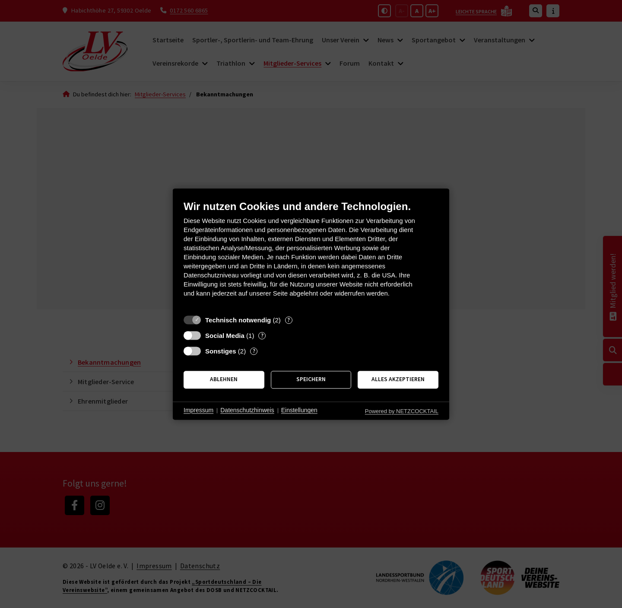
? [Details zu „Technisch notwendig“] (288, 320)
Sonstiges (220, 351)
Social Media (224, 335)
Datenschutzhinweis (247, 410)
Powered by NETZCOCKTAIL (401, 411)
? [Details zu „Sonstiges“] (254, 351)
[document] (311, 255)
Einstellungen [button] (299, 410)
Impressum (198, 410)
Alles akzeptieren (398, 379)
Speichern (311, 379)
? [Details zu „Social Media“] (262, 335)
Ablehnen (224, 379)
